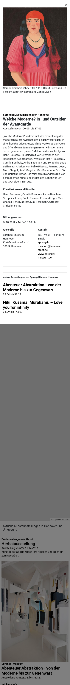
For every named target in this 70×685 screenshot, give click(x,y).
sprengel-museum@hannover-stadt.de (50, 246)
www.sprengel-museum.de (46, 255)
